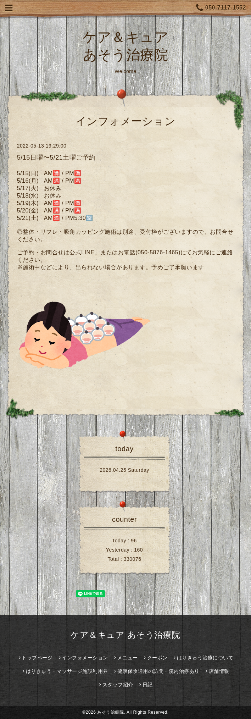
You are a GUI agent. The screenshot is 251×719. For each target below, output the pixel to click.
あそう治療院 (110, 712)
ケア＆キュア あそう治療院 (125, 635)
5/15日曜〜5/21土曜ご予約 (56, 157)
